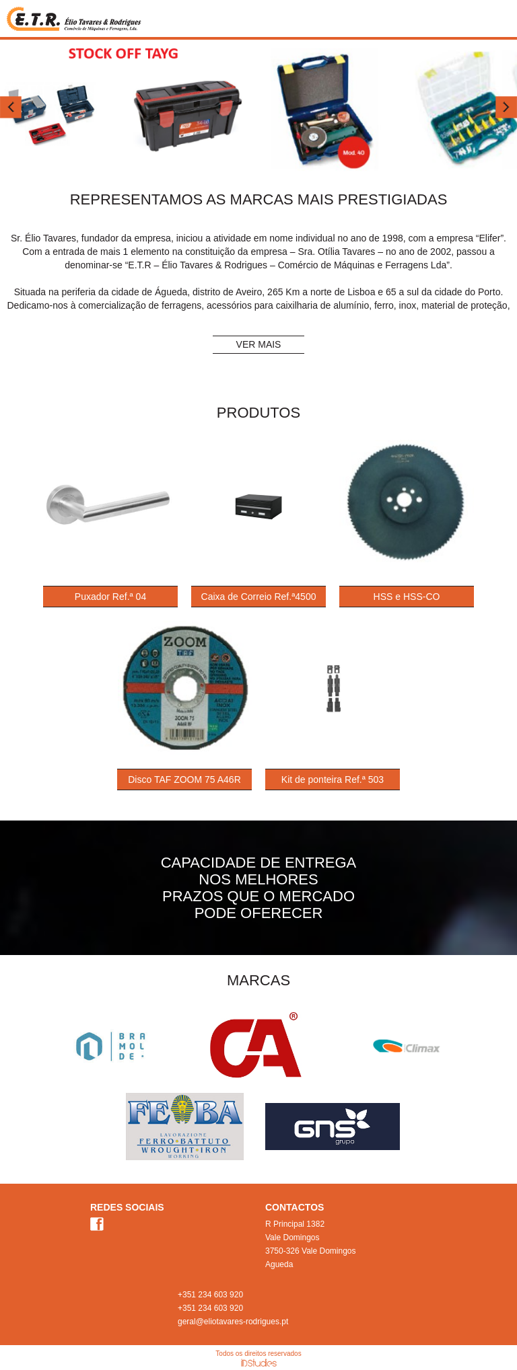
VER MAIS (258, 344)
